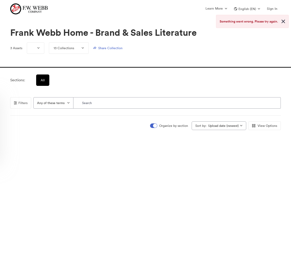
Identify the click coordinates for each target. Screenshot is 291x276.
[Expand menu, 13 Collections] (79, 48)
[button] (247, 9)
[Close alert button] (283, 21)
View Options (264, 126)
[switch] (169, 126)
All (43, 80)
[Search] (177, 103)
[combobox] (53, 103)
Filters (21, 103)
